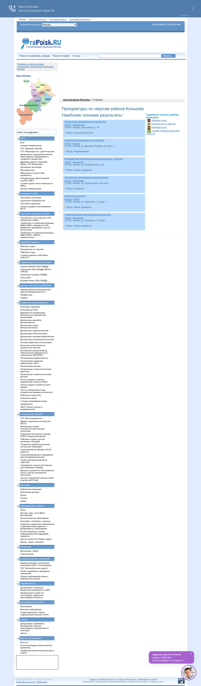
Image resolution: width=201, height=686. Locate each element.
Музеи (23, 495)
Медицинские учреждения (34, 302)
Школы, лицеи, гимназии (31, 542)
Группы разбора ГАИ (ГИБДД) (34, 266)
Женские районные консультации (36, 342)
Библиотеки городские (30, 489)
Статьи (77, 56)
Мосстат (24, 642)
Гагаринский (79, 125)
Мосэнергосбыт (27, 170)
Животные (25, 546)
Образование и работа (32, 505)
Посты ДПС (25, 277)
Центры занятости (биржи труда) (35, 539)
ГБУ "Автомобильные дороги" (34, 568)
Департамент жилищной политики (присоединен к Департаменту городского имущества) (36, 156)
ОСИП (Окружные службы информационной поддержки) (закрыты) (34, 533)
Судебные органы (29, 242)
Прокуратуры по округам (164, 124)
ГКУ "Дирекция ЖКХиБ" (31, 148)
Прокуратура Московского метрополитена (86, 177)
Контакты (131, 679)
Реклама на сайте (147, 679)
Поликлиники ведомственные (34, 358)
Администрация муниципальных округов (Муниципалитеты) (35, 290)
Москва (68, 199)
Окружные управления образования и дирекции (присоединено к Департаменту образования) (37, 526)
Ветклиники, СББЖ (29, 551)
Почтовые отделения (30, 203)
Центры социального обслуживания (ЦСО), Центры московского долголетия (37, 472)
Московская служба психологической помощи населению (32, 428)
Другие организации (30, 638)
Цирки (23, 501)
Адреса (93, 679)
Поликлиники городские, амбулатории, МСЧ (31, 362)
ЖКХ (22, 138)
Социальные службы (31, 414)
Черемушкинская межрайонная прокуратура (88, 214)
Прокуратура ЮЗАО (75, 196)
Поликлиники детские (30, 366)
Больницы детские (29, 310)
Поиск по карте (61, 56)
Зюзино (76, 143)
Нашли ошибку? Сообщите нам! (166, 24)
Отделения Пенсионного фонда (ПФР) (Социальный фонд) (35, 435)
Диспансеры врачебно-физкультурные (31, 321)
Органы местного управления (35, 285)
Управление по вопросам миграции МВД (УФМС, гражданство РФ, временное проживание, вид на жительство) (37, 226)
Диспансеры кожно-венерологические (29, 326)
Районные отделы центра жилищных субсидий (32, 440)
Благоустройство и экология (35, 558)
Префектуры (26, 295)
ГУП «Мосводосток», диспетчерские (37, 151)
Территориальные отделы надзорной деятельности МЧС (34, 613)
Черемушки (78, 162)
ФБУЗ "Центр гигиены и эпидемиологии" (31, 408)
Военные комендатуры (31, 609)
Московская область (38, 19)
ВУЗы (23, 510)
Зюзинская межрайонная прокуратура (84, 140)
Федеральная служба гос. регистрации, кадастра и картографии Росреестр (32, 595)
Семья (23, 619)
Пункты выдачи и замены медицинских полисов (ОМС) (34, 380)
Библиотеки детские (29, 492)
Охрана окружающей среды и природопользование (34, 577)
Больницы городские (30, 307)
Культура (25, 485)
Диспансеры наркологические (34, 330)
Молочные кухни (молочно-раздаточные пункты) (33, 346)
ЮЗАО (68, 125)
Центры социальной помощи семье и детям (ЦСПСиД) (37, 479)
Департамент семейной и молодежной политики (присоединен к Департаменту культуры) (34, 626)
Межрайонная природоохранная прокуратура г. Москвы (94, 159)
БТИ (22, 142)
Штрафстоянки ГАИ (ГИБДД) (33, 280)
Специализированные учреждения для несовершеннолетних (36, 456)
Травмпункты (26, 404)
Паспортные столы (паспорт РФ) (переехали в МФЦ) (35, 219)
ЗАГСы (23, 633)
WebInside (42, 682)
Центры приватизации (30, 188)
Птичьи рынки (26, 554)
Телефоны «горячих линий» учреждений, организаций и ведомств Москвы (35, 66)
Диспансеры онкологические (33, 333)
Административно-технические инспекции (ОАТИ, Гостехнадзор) (35, 564)
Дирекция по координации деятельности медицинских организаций (33, 314)
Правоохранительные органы (35, 262)
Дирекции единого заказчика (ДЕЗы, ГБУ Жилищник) (33, 163)
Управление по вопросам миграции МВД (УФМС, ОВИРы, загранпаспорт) (37, 235)
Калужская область (58, 19)
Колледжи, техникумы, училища (35, 521)
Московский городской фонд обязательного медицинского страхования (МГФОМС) (34, 352)
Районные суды (159, 127)
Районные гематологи (30, 395)
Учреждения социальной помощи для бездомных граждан (36, 466)
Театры (23, 498)
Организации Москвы (76, 99)
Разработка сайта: (26, 682)
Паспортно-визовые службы (35, 213)
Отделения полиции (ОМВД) (33, 274)
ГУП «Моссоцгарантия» (31, 418)
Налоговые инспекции (30, 197)
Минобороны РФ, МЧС (32, 602)
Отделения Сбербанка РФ (32, 200)
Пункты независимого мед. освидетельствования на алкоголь (36, 391)
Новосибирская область (80, 19)
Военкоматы (26, 606)
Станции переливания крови (33, 401)
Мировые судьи (159, 120)
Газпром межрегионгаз (31, 145)
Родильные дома (28, 398)
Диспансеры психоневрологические (37, 339)
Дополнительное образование (34, 518)
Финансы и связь (29, 193)
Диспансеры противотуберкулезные (37, 336)
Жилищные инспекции (30, 167)
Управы (23, 298)
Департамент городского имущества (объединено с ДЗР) (35, 588)
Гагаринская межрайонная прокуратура (85, 121)
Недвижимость (28, 583)
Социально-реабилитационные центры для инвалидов (35, 445)
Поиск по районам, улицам (35, 56)
